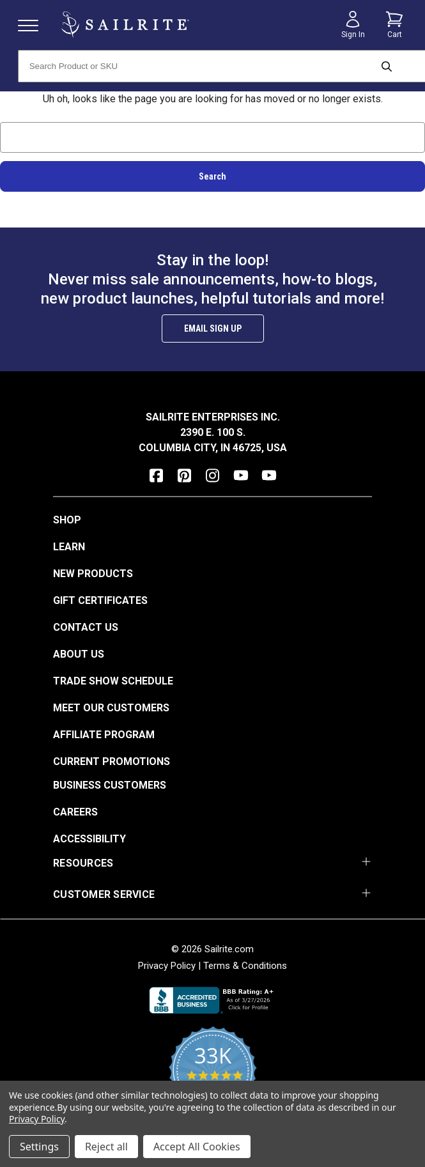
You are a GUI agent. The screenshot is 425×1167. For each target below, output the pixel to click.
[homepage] (125, 25)
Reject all (106, 1147)
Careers (75, 812)
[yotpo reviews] (212, 1077)
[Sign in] (353, 25)
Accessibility (89, 839)
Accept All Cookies (196, 1147)
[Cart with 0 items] (394, 25)
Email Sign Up (213, 328)
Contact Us (85, 627)
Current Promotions (111, 761)
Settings (39, 1147)
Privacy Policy (167, 965)
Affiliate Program (104, 735)
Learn (69, 547)
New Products (93, 574)
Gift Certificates (100, 600)
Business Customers (109, 785)
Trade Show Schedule (113, 681)
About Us (78, 654)
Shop (67, 520)
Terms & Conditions (245, 965)
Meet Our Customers (111, 708)
